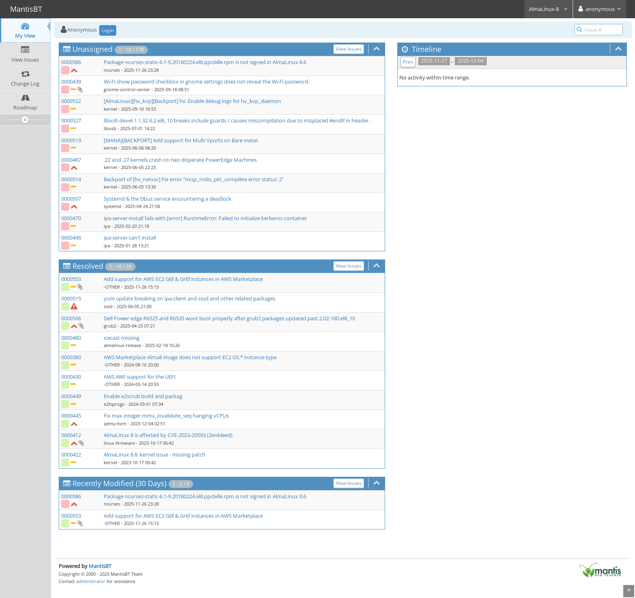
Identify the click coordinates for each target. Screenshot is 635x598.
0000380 (71, 357)
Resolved (87, 266)
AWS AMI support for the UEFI (140, 376)
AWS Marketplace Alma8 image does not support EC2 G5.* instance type (190, 357)
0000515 (71, 298)
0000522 (71, 101)
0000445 (71, 415)
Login (108, 30)
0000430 (71, 376)
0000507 (71, 198)
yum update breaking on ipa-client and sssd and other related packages (189, 298)
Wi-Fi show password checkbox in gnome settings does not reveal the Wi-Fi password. (206, 81)
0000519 (71, 140)
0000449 (71, 396)
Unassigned (92, 49)
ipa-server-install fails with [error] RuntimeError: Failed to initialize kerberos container (205, 218)
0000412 (71, 435)
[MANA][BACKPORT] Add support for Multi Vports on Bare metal (181, 140)
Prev (408, 61)
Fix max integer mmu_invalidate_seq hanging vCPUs (166, 415)
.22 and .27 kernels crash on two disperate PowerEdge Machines (180, 159)
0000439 (71, 81)
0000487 (71, 159)
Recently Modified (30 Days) (119, 483)
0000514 (71, 179)
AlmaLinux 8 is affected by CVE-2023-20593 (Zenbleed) (168, 435)
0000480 (71, 337)
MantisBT (100, 566)
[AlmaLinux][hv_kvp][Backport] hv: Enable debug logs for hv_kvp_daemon (192, 101)
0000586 (71, 62)
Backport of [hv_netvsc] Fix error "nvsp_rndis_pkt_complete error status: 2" (194, 179)
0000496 (71, 237)
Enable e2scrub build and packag (143, 396)
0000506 (71, 318)
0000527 (71, 120)
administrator (90, 581)
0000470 (71, 218)
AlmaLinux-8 (548, 9)
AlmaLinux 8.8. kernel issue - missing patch (154, 454)
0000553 (71, 279)
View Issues (349, 48)
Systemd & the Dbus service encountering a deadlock (167, 198)
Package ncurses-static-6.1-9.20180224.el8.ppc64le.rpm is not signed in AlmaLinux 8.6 (205, 62)
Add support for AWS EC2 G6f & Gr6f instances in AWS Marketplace (183, 279)
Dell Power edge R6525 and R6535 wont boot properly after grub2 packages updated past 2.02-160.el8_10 (229, 318)
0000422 (71, 454)
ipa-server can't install (130, 237)
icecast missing (121, 337)
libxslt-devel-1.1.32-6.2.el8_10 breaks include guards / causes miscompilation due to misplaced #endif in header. (237, 120)
